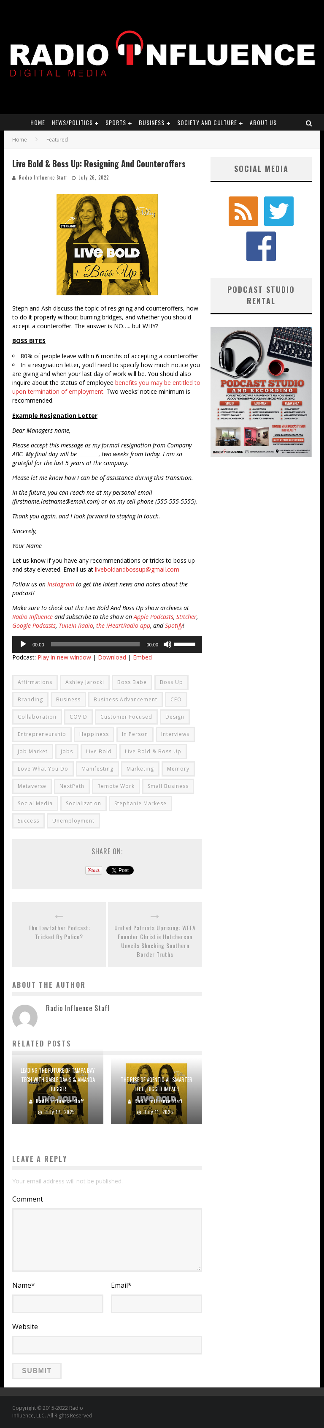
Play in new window (64, 657)
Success (28, 820)
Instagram (60, 584)
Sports (115, 122)
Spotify (174, 625)
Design (174, 716)
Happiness (94, 734)
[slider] (95, 644)
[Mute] (167, 644)
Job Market (33, 751)
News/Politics (72, 122)
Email (121, 1285)
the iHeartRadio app (123, 625)
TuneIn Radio (76, 625)
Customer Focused (126, 716)
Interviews (175, 734)
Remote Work (116, 786)
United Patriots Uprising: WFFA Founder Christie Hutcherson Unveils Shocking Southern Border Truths (155, 941)
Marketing (140, 768)
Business (152, 122)
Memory (178, 768)
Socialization (83, 803)
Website (25, 1326)
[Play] (23, 644)
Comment (27, 1199)
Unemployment (73, 820)
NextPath (71, 786)
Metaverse (32, 786)
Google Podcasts (34, 625)
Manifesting (97, 768)
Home (37, 122)
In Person (135, 734)
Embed (142, 657)
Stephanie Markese (140, 803)
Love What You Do (43, 768)
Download (112, 657)
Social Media (35, 803)
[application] (107, 644)
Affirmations (35, 682)
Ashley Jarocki (84, 682)
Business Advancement (125, 699)
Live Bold (99, 751)
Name (23, 1285)
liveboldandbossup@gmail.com (137, 569)
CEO (176, 699)
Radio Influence (32, 617)
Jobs (67, 751)
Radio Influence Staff (43, 177)
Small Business (168, 786)
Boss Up (171, 682)
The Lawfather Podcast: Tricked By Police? (59, 932)
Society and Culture (207, 122)
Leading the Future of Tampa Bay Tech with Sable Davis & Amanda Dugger (58, 1079)
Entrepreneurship (42, 734)
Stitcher (186, 617)
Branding (30, 699)
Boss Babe (132, 682)
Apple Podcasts (153, 617)
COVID (78, 716)
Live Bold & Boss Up (153, 751)
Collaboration (37, 716)
